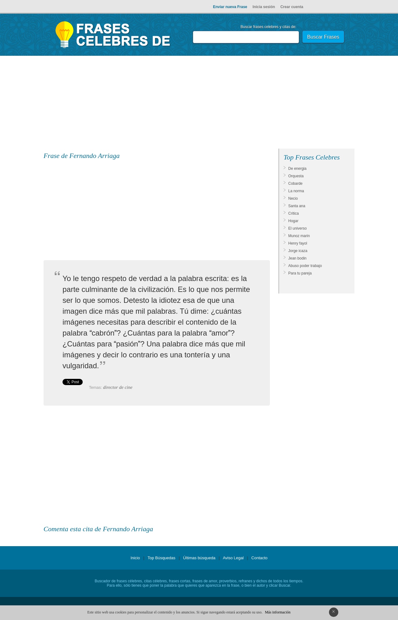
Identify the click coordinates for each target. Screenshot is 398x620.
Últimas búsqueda (199, 558)
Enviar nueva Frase (230, 7)
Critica (293, 213)
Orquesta (295, 176)
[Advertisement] (199, 103)
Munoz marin (299, 236)
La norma (296, 191)
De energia (297, 168)
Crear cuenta (291, 7)
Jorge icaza (297, 251)
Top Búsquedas (161, 558)
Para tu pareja (300, 273)
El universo (297, 228)
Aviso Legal (233, 558)
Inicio (135, 558)
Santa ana (296, 206)
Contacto (259, 558)
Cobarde (295, 183)
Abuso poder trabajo (305, 266)
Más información (277, 612)
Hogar (293, 221)
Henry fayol (297, 243)
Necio (293, 198)
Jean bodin (297, 258)
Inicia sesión (263, 7)
